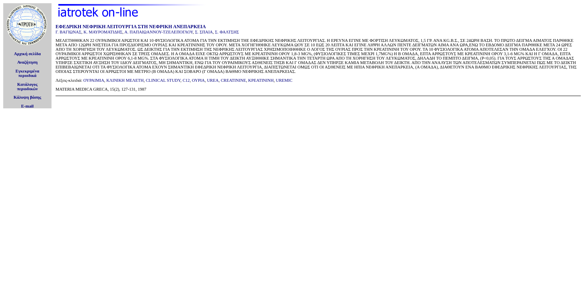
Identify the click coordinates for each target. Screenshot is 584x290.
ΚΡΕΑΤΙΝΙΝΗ (261, 80)
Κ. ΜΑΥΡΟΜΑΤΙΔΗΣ (103, 32)
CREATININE (233, 80)
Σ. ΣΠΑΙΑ (204, 32)
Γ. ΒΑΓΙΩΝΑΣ (68, 32)
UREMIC (284, 80)
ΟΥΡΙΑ (198, 80)
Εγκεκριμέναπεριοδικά (27, 73)
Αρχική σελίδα (27, 54)
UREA (213, 80)
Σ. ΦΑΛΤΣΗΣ (227, 32)
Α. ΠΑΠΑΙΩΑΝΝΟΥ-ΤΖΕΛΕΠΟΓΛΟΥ (158, 32)
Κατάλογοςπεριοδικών (27, 86)
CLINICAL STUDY (163, 80)
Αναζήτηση (27, 62)
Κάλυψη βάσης (27, 97)
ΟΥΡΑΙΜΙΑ (93, 80)
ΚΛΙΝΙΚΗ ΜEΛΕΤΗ (125, 80)
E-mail (27, 106)
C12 (186, 80)
